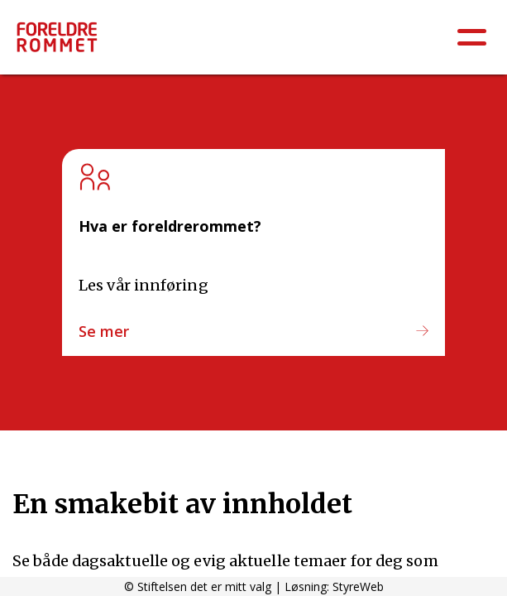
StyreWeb (358, 586)
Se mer (104, 331)
